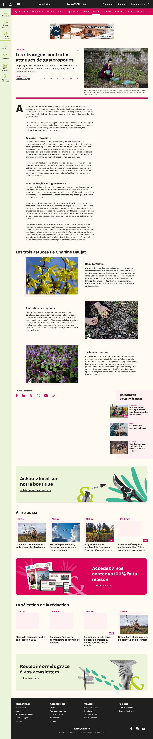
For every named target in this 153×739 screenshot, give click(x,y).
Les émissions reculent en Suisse (137, 427)
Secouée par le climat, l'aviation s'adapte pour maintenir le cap (63, 547)
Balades (118, 11)
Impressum (20, 711)
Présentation (21, 708)
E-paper (122, 4)
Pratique (20, 49)
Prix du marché (90, 718)
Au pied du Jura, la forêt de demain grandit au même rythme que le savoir (97, 641)
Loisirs (129, 11)
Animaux (106, 11)
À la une (50, 11)
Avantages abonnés (58, 711)
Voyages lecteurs (91, 714)
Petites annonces (91, 708)
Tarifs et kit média (126, 708)
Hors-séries (37, 11)
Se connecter (138, 4)
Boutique (88, 711)
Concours (5, 57)
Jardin (96, 11)
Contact (19, 721)
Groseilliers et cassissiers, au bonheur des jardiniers (30, 546)
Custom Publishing (126, 711)
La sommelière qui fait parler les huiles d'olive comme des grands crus (131, 547)
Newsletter (44, 4)
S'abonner (108, 4)
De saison (132, 442)
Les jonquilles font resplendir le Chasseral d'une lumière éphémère (98, 547)
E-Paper (53, 721)
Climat (131, 423)
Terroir (61, 11)
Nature (86, 11)
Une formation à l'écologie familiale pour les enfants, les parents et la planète (138, 412)
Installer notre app (57, 714)
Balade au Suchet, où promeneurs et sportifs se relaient (65, 640)
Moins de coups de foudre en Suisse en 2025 (30, 638)
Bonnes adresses (5, 78)
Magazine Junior (21, 11)
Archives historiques (24, 714)
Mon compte (55, 718)
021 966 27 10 (99, 733)
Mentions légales (23, 718)
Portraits (140, 11)
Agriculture (73, 11)
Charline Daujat (23, 79)
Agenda (5, 46)
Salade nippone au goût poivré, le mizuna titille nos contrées (138, 447)
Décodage (133, 405)
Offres (52, 708)
